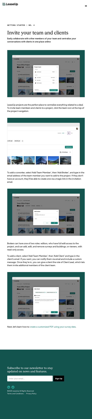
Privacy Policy (31, 393)
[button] (86, 6)
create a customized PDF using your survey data (53, 326)
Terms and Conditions (15, 393)
